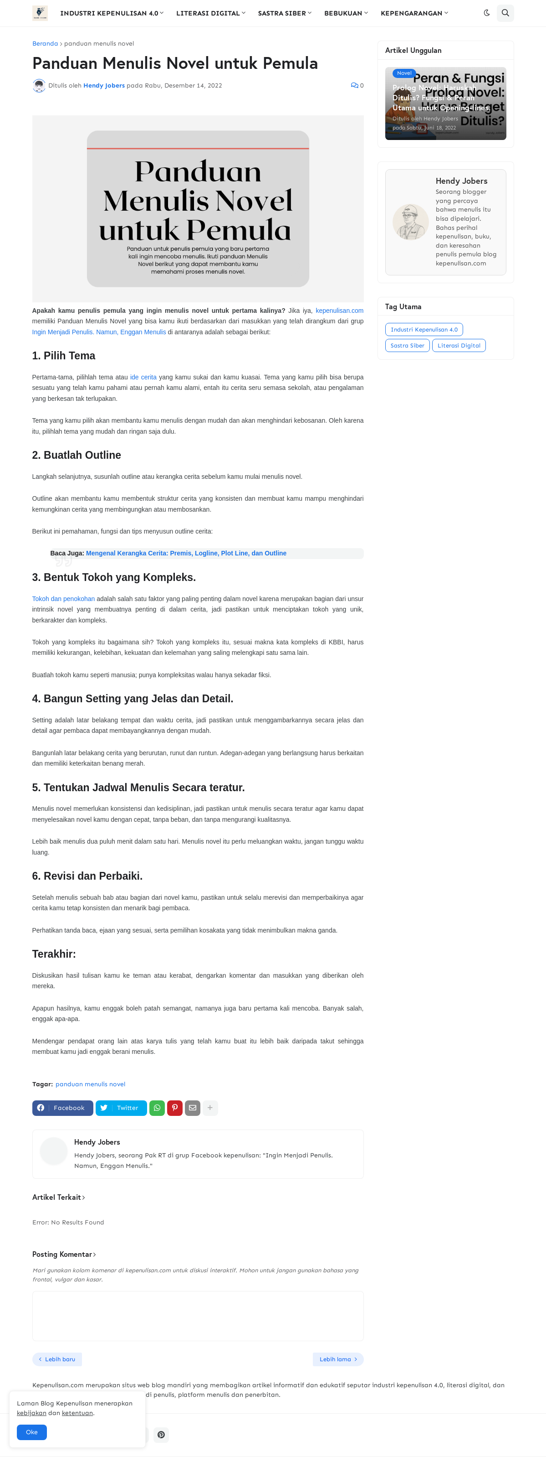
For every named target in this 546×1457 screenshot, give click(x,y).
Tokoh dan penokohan (63, 598)
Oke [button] (32, 1432)
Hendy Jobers (97, 1141)
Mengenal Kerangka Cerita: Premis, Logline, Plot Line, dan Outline (186, 553)
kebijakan (31, 1413)
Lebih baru (60, 1359)
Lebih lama (335, 1359)
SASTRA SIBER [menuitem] (282, 13)
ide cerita (143, 377)
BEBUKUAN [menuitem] (343, 13)
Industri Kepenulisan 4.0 (424, 329)
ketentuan (77, 1413)
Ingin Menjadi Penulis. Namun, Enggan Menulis (99, 332)
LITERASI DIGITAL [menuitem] (208, 13)
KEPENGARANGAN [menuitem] (412, 13)
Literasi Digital (459, 345)
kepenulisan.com (339, 310)
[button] (487, 13)
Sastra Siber (407, 345)
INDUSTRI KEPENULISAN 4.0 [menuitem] (109, 13)
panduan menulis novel (99, 44)
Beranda (45, 44)
